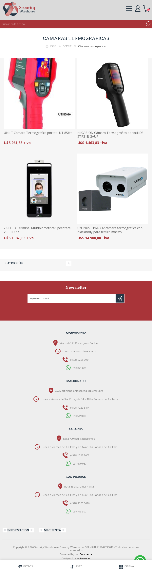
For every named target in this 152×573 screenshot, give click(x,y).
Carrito (146, 8)
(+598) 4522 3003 (79, 455)
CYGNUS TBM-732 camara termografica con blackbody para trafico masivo (109, 230)
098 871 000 (79, 368)
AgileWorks (84, 558)
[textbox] (72, 24)
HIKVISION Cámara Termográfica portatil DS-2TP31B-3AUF (111, 135)
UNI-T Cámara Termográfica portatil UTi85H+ (38, 133)
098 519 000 (79, 415)
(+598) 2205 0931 (79, 359)
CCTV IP (67, 46)
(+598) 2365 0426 (79, 503)
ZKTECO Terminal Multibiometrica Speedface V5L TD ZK (37, 230)
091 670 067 (79, 463)
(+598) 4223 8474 (79, 407)
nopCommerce (83, 554)
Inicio (53, 46)
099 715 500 (79, 511)
